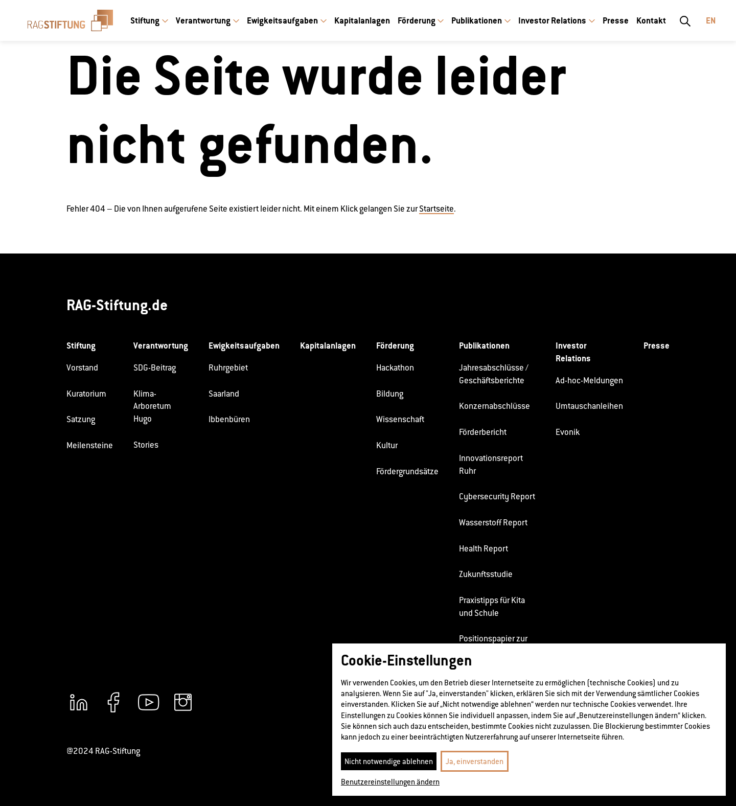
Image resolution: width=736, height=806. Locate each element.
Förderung (416, 20)
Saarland (224, 393)
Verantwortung (203, 20)
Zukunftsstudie (486, 574)
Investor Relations (552, 20)
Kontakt (651, 20)
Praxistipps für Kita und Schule (492, 606)
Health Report (483, 548)
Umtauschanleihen (589, 406)
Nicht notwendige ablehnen (388, 761)
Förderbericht (483, 432)
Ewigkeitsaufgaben (282, 20)
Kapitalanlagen (362, 20)
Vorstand (82, 367)
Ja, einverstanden (474, 761)
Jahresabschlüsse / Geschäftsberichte (493, 374)
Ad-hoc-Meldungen (589, 380)
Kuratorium (86, 393)
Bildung (389, 393)
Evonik (568, 432)
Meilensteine (89, 445)
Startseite (436, 208)
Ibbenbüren (229, 419)
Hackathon (395, 367)
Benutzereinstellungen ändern (390, 782)
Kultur (387, 445)
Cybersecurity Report (497, 496)
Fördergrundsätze (407, 471)
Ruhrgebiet (228, 367)
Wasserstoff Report (493, 522)
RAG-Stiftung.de (117, 304)
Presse (616, 20)
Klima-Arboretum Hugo (152, 406)
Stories (145, 445)
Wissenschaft (400, 419)
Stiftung (144, 20)
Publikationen (476, 20)
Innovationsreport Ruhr (491, 464)
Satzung (80, 419)
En (711, 20)
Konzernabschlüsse (494, 406)
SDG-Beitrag (154, 367)
